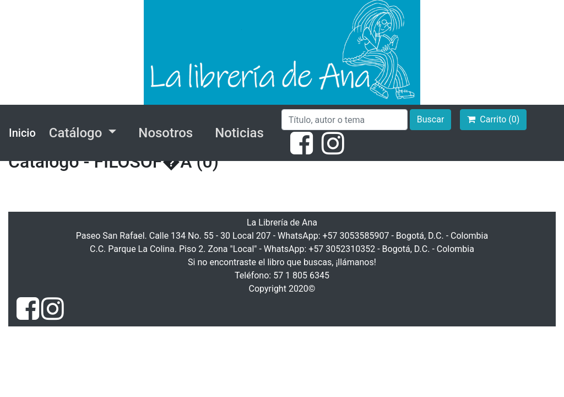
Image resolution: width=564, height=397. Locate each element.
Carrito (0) (493, 119)
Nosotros (165, 133)
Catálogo (77, 133)
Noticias (239, 133)
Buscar (430, 119)
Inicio (22, 133)
